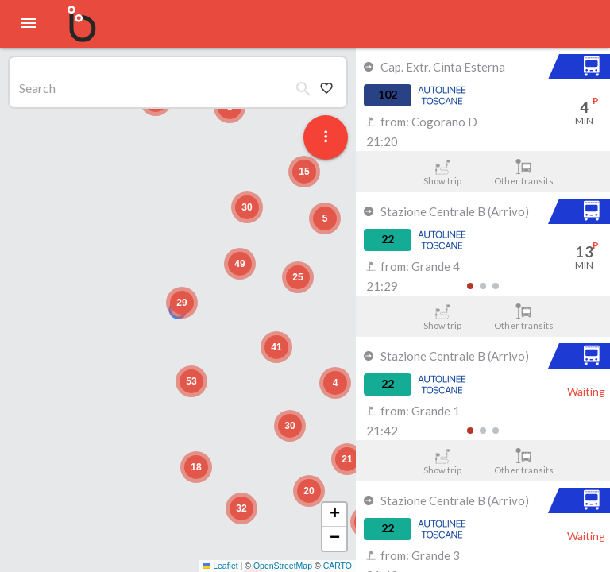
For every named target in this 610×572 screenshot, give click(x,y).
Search (37, 87)
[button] (182, 303)
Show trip (442, 172)
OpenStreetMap (282, 565)
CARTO (337, 565)
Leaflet (220, 565)
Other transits (524, 172)
